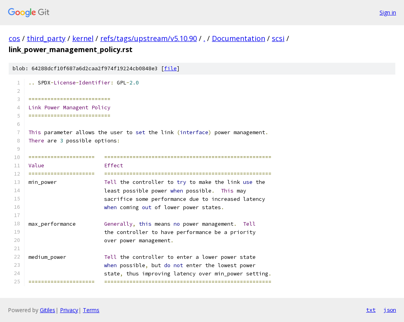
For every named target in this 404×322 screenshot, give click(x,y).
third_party (46, 38)
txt (371, 309)
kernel (83, 38)
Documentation (238, 38)
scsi (278, 38)
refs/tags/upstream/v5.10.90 (148, 38)
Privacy (69, 310)
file (170, 68)
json (389, 309)
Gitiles (47, 310)
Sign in (388, 12)
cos (14, 38)
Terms (91, 310)
